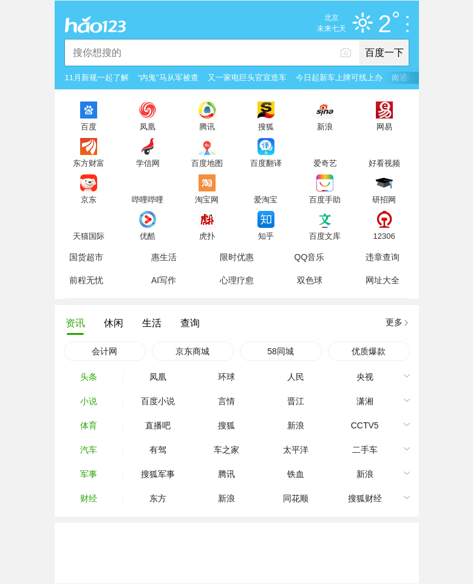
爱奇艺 (325, 163)
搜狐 (266, 126)
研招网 (384, 199)
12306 (384, 236)
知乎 (266, 236)
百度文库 (325, 236)
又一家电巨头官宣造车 (247, 77)
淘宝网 (207, 199)
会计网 (104, 351)
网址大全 (383, 280)
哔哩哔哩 (147, 199)
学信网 (148, 163)
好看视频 (384, 163)
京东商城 (192, 351)
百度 (89, 126)
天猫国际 (88, 236)
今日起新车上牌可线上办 (339, 77)
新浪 (325, 126)
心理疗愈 (237, 280)
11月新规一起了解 (97, 77)
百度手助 (325, 199)
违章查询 (383, 257)
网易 (384, 126)
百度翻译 (266, 163)
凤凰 (147, 126)
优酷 (147, 236)
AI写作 (163, 280)
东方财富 (88, 163)
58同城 (280, 351)
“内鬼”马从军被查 (168, 77)
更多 (394, 322)
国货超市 (86, 257)
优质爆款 (369, 351)
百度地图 (207, 163)
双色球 (309, 280)
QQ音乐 (309, 257)
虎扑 (207, 236)
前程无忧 (86, 280)
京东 (89, 199)
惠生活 (164, 257)
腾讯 (207, 126)
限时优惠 (237, 257)
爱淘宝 (265, 199)
